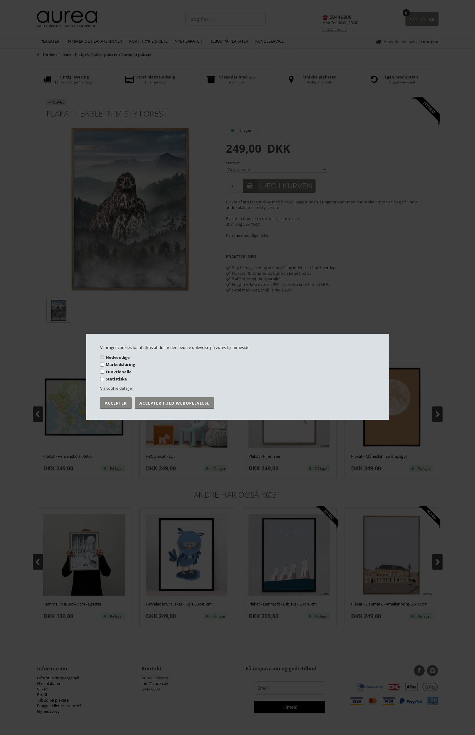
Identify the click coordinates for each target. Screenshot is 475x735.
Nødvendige (118, 357)
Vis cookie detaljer (116, 388)
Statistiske (116, 379)
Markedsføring (120, 364)
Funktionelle (119, 372)
